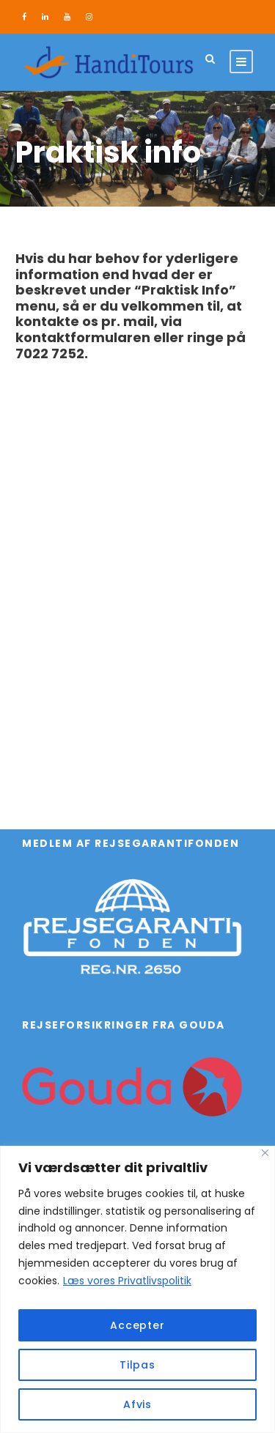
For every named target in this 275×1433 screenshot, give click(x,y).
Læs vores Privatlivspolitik (127, 1280)
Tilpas (137, 1365)
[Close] (265, 1152)
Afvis (137, 1404)
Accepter (137, 1325)
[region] (137, 1289)
